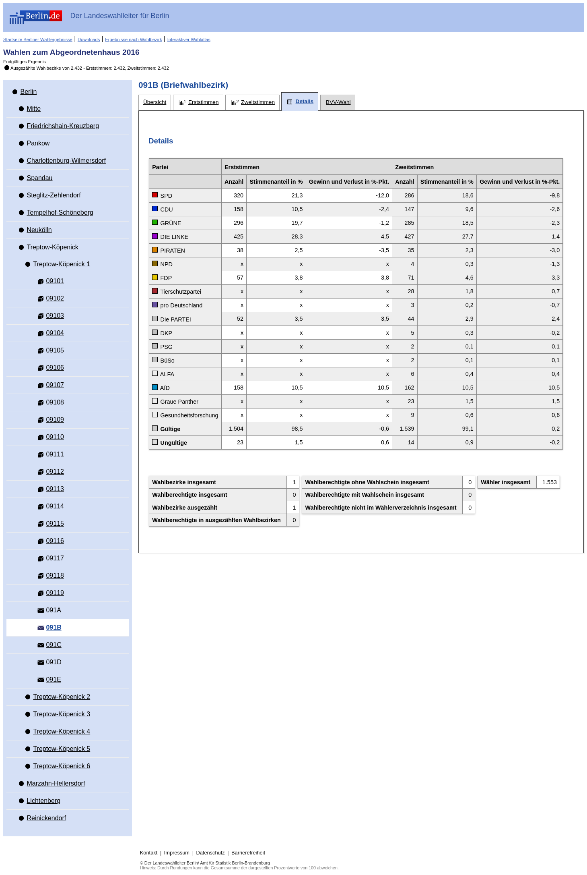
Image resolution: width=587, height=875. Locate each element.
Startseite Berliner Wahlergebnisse (37, 39)
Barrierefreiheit (248, 853)
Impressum (176, 853)
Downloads (89, 39)
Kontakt (148, 853)
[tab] (155, 102)
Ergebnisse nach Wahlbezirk (133, 39)
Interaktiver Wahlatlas (188, 39)
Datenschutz (210, 853)
